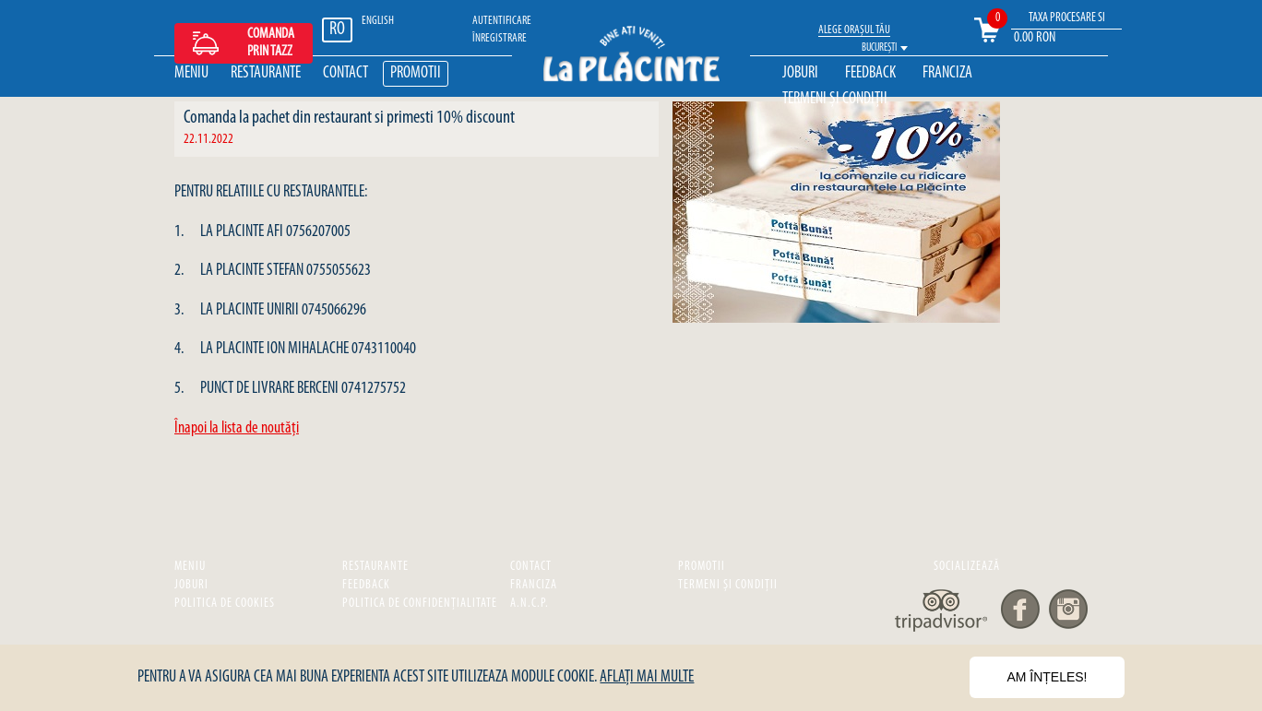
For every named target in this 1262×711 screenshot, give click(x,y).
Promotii (415, 73)
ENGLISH (378, 21)
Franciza (947, 73)
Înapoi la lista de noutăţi (236, 428)
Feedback (870, 73)
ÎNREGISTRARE (499, 38)
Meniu (191, 73)
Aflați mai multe (647, 677)
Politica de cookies (224, 603)
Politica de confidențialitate (419, 603)
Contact (345, 73)
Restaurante (266, 73)
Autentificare (501, 21)
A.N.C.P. (529, 603)
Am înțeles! (1046, 677)
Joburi (800, 73)
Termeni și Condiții (834, 99)
